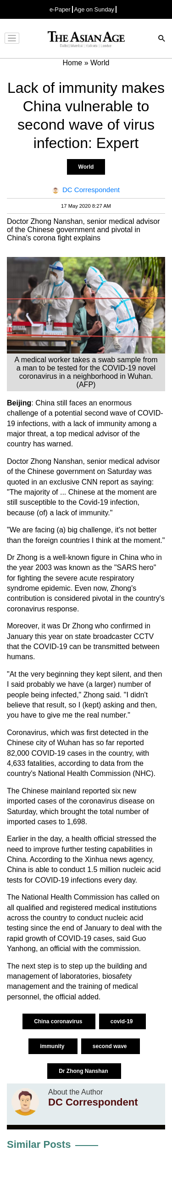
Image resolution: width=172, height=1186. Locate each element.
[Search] (162, 39)
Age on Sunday (94, 9)
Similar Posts (39, 1144)
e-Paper (60, 9)
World (86, 167)
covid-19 (122, 1021)
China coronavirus (59, 1021)
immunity (53, 1046)
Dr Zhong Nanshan (84, 1071)
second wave (110, 1046)
